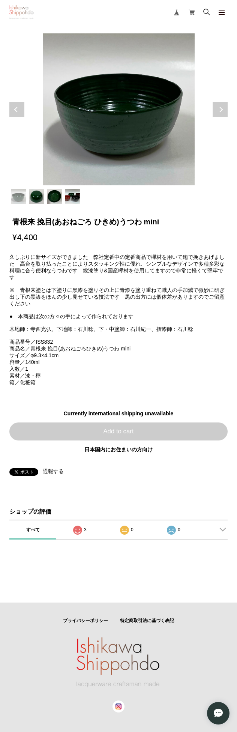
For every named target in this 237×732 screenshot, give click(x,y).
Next (220, 109)
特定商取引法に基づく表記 (147, 620)
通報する (53, 471)
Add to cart (118, 431)
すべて (33, 529)
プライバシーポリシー (85, 620)
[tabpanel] (118, 109)
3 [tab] (54, 196)
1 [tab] (18, 196)
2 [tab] (36, 196)
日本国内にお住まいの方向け (118, 449)
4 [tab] (72, 196)
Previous (16, 109)
